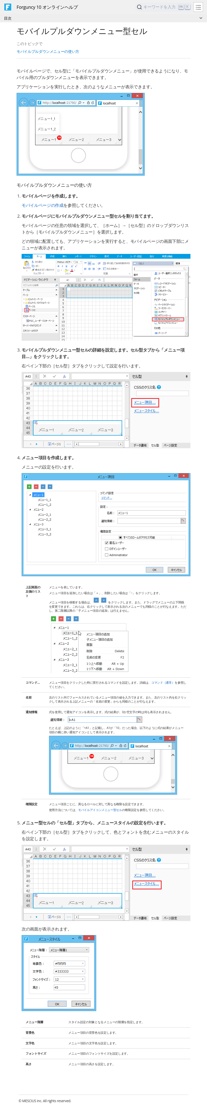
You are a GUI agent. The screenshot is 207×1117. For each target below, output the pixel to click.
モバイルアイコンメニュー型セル (100, 810)
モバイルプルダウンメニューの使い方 (48, 51)
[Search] (164, 7)
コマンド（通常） (163, 682)
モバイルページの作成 (42, 205)
